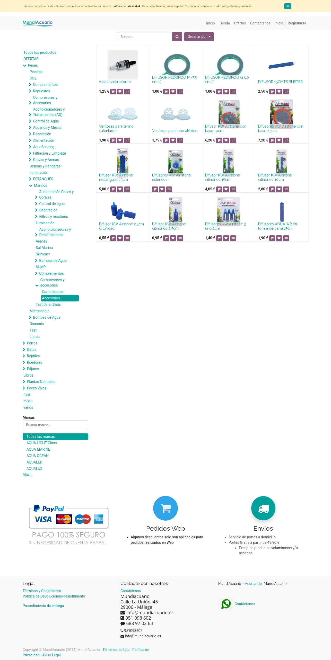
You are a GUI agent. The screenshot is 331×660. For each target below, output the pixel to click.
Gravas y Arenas (46, 160)
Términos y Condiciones (42, 591)
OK (288, 6)
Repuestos (41, 91)
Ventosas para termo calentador (116, 128)
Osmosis (37, 324)
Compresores (53, 292)
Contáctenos (130, 591)
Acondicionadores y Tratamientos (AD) (49, 112)
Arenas (41, 241)
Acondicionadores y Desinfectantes (55, 232)
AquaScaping (43, 147)
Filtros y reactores (53, 217)
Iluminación (39, 173)
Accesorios (51, 298)
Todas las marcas (41, 436)
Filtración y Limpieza (49, 153)
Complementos (45, 85)
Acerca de (254, 584)
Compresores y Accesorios (45, 100)
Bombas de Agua (52, 260)
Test (33, 330)
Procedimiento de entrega (43, 606)
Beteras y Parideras (45, 166)
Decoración (42, 134)
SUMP (41, 267)
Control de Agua (46, 121)
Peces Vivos (36, 388)
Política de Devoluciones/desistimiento (54, 596)
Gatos (31, 349)
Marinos (40, 185)
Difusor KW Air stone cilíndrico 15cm (222, 177)
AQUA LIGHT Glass (42, 443)
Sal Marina (44, 248)
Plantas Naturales (41, 382)
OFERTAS (31, 59)
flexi (26, 395)
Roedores (34, 362)
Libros (35, 337)
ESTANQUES (43, 179)
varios (28, 407)
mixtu (27, 401)
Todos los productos (39, 52)
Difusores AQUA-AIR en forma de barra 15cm (277, 226)
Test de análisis (48, 304)
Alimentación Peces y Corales (56, 194)
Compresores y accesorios (52, 282)
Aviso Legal (51, 655)
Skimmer (43, 254)
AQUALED (34, 462)
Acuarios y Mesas (47, 128)
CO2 (33, 78)
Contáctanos (236, 604)
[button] (199, 36)
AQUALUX (34, 469)
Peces (33, 65)
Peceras (36, 72)
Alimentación (43, 140)
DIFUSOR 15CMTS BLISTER (280, 82)
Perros (32, 343)
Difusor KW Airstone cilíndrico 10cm (275, 177)
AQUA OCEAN (38, 456)
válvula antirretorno (115, 82)
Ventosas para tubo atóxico (174, 131)
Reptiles (33, 356)
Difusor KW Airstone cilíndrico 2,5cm (169, 226)
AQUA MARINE (38, 449)
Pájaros (33, 369)
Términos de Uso (115, 650)
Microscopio (39, 311)
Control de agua (51, 204)
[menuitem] (210, 23)
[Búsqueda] (177, 36)
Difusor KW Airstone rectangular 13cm (116, 177)
